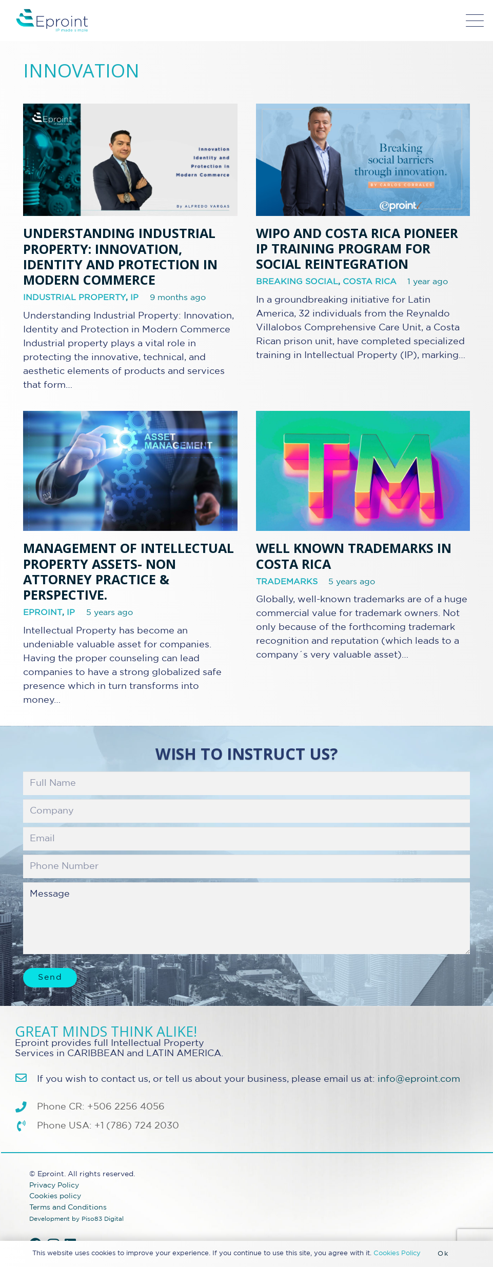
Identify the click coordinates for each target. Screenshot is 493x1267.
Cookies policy (55, 1196)
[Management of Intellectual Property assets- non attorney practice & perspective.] (130, 471)
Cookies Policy (397, 1253)
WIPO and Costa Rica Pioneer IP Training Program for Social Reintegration (357, 248)
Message (246, 918)
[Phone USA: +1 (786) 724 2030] (26, 1126)
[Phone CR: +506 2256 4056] (26, 1107)
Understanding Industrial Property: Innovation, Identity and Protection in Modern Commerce (120, 256)
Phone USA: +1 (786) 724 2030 (108, 1126)
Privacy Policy (54, 1185)
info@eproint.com (419, 1079)
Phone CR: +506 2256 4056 (101, 1107)
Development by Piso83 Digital (76, 1219)
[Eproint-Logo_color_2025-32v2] (51, 20)
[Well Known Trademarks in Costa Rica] (363, 471)
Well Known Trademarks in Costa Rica (353, 555)
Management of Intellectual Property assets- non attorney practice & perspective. (128, 571)
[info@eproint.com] (26, 1078)
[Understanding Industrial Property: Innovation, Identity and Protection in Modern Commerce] (130, 160)
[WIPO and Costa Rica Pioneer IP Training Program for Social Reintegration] (363, 160)
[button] (475, 21)
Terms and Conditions (68, 1207)
